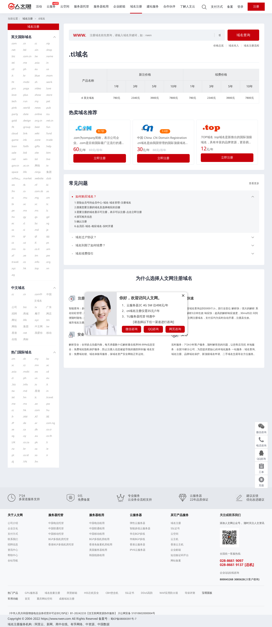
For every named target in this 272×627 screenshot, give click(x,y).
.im (13, 236)
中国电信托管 (56, 523)
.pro (13, 88)
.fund (49, 133)
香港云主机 (177, 544)
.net (13, 49)
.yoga (26, 88)
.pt (12, 455)
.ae (24, 255)
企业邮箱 (119, 6)
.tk (24, 184)
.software (16, 178)
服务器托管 (81, 6)
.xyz (13, 268)
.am (48, 249)
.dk (36, 429)
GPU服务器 (31, 592)
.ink (25, 139)
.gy (24, 216)
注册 (256, 6)
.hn (13, 216)
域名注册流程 (251, 45)
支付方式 (217, 6)
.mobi (26, 82)
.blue (37, 75)
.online (38, 114)
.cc (35, 43)
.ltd (24, 49)
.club (48, 178)
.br (24, 448)
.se (12, 429)
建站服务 (153, 6)
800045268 (226, 579)
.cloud (14, 133)
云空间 (64, 6)
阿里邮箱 (72, 592)
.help (48, 146)
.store (49, 94)
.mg (36, 197)
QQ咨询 (153, 329)
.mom (49, 75)
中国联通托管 (56, 528)
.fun (48, 127)
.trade (49, 139)
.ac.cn (26, 165)
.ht (12, 82)
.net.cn (49, 120)
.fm (13, 191)
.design (27, 120)
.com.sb (38, 191)
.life (25, 172)
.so (35, 455)
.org (48, 261)
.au (36, 435)
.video (37, 88)
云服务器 (136, 515)
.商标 (25, 339)
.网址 (14, 320)
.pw (48, 255)
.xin (36, 49)
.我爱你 (38, 332)
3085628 (239, 579)
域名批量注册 (52, 592)
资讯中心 (13, 549)
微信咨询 (131, 329)
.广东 (49, 307)
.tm (36, 255)
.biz (13, 56)
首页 (27, 598)
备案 (230, 6)
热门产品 (13, 592)
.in (47, 62)
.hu (47, 410)
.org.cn (38, 120)
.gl (35, 236)
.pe (13, 210)
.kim (48, 152)
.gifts (37, 146)
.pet (48, 101)
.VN (25, 461)
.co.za (26, 442)
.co (24, 261)
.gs (35, 216)
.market (27, 178)
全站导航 (13, 560)
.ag (13, 274)
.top (36, 268)
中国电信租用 (97, 523)
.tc (47, 204)
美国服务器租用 (98, 549)
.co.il (36, 249)
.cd (12, 69)
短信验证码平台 (180, 555)
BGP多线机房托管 (58, 539)
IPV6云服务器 (137, 549)
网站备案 (176, 560)
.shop (49, 49)
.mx (25, 210)
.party (14, 114)
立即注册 (100, 158)
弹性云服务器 (137, 523)
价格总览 (218, 45)
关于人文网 (15, 515)
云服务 (51, 6)
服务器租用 (101, 6)
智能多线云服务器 (140, 528)
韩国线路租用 (97, 555)
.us (47, 69)
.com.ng (50, 423)
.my (36, 101)
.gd (47, 216)
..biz (13, 384)
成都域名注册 (66, 598)
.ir (47, 455)
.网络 (37, 165)
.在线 (14, 339)
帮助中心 (13, 555)
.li (47, 442)
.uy (24, 435)
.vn (47, 268)
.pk (36, 442)
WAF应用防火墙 (169, 592)
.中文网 (38, 326)
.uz (24, 242)
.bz (36, 223)
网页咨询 (175, 329)
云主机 (174, 539)
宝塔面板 (207, 592)
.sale (13, 152)
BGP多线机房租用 (99, 539)
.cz (12, 242)
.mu (25, 197)
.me (25, 62)
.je (47, 229)
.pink (14, 107)
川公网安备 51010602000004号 (136, 613)
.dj (12, 461)
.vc (35, 204)
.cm (48, 197)
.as (47, 191)
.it (12, 75)
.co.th (49, 435)
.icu (48, 114)
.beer (37, 127)
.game (14, 139)
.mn (13, 249)
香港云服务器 (137, 544)
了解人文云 (187, 6)
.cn (24, 43)
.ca (24, 429)
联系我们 (13, 539)
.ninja (37, 172)
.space (14, 172)
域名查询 (243, 35)
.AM (25, 416)
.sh (35, 82)
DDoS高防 (147, 592)
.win (25, 159)
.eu (36, 69)
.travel (14, 261)
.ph (24, 69)
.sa (35, 448)
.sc (12, 197)
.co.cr (49, 429)
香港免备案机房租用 (100, 544)
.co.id (26, 455)
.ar (35, 423)
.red (13, 159)
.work (49, 82)
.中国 (49, 294)
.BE (47, 416)
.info (36, 261)
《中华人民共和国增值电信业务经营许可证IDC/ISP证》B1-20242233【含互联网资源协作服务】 (62, 613)
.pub (48, 107)
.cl (24, 223)
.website (38, 178)
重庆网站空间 (44, 598)
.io (24, 249)
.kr (24, 75)
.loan (14, 146)
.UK (13, 442)
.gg (47, 236)
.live (48, 159)
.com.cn (27, 56)
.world (26, 107)
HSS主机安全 (91, 592)
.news (37, 107)
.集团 (49, 172)
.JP (12, 423)
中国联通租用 (97, 528)
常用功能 (13, 598)
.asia (37, 62)
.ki (47, 184)
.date (25, 114)
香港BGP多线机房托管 (61, 544)
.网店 (49, 313)
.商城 (25, 313)
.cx (24, 191)
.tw (36, 56)
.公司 (14, 307)
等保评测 (190, 592)
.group (26, 127)
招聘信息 (13, 544)
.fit (12, 127)
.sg (12, 435)
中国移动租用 (97, 533)
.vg (47, 223)
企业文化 (13, 528)
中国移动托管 (56, 533)
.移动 (49, 332)
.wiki (36, 133)
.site (36, 152)
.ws (13, 184)
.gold (14, 120)
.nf (35, 184)
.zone (37, 139)
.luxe (48, 88)
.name (49, 56)
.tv (47, 165)
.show (37, 94)
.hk (24, 268)
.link (25, 133)
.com (14, 43)
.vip (48, 43)
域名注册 (136, 6)
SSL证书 (175, 528)
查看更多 (254, 183)
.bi (12, 204)
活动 (39, 6)
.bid (25, 152)
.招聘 (14, 313)
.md (36, 229)
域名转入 (234, 45)
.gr (24, 236)
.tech (13, 101)
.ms (36, 210)
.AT (36, 416)
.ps (47, 242)
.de (24, 423)
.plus (25, 94)
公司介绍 (13, 523)
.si (24, 229)
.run (25, 101)
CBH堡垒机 (112, 592)
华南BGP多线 (137, 539)
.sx (12, 229)
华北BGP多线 (137, 533)
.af (12, 255)
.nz (13, 448)
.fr (12, 416)
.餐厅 (37, 313)
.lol (36, 159)
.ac (24, 204)
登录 (240, 6)
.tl (35, 242)
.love (13, 94)
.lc (47, 210)
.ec (12, 223)
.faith (26, 146)
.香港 (14, 332)
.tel (13, 62)
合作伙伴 (169, 6)
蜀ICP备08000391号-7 (123, 618)
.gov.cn (15, 165)
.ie (47, 448)
